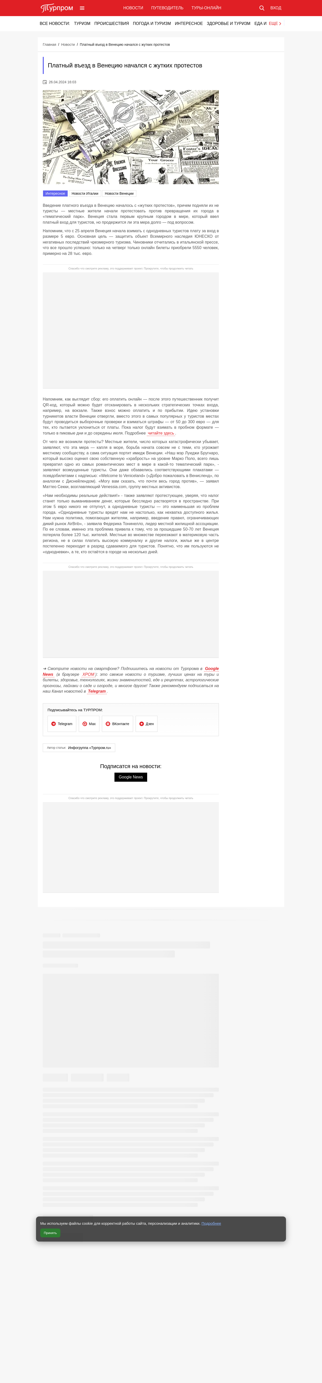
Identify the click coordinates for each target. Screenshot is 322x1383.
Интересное (189, 23)
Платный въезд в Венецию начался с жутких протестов (125, 45)
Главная (49, 45)
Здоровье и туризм (228, 23)
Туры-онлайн (206, 8)
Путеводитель (167, 8)
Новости (133, 8)
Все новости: (55, 23)
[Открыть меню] (82, 8)
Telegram (97, 691)
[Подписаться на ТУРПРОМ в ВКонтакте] (117, 724)
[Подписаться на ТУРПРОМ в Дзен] (147, 724)
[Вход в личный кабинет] (275, 8)
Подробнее (211, 1223)
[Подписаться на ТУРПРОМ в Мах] (89, 724)
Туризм (82, 23)
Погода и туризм (152, 23)
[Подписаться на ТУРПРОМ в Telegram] (62, 724)
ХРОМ (88, 674)
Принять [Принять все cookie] (50, 1233)
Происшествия (111, 23)
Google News (131, 777)
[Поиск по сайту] (261, 8)
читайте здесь (161, 433)
